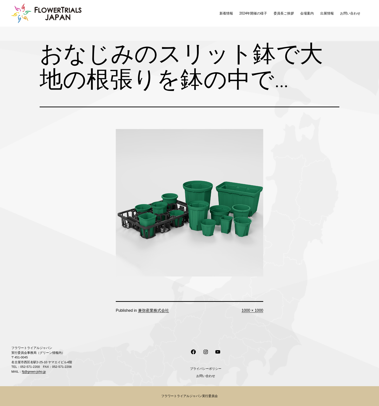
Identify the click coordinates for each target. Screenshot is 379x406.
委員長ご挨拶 (284, 13)
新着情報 (226, 13)
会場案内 (307, 13)
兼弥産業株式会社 (153, 310)
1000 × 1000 (252, 310)
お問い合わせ (350, 13)
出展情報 (327, 13)
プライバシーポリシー (205, 368)
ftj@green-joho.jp (34, 371)
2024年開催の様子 (253, 13)
